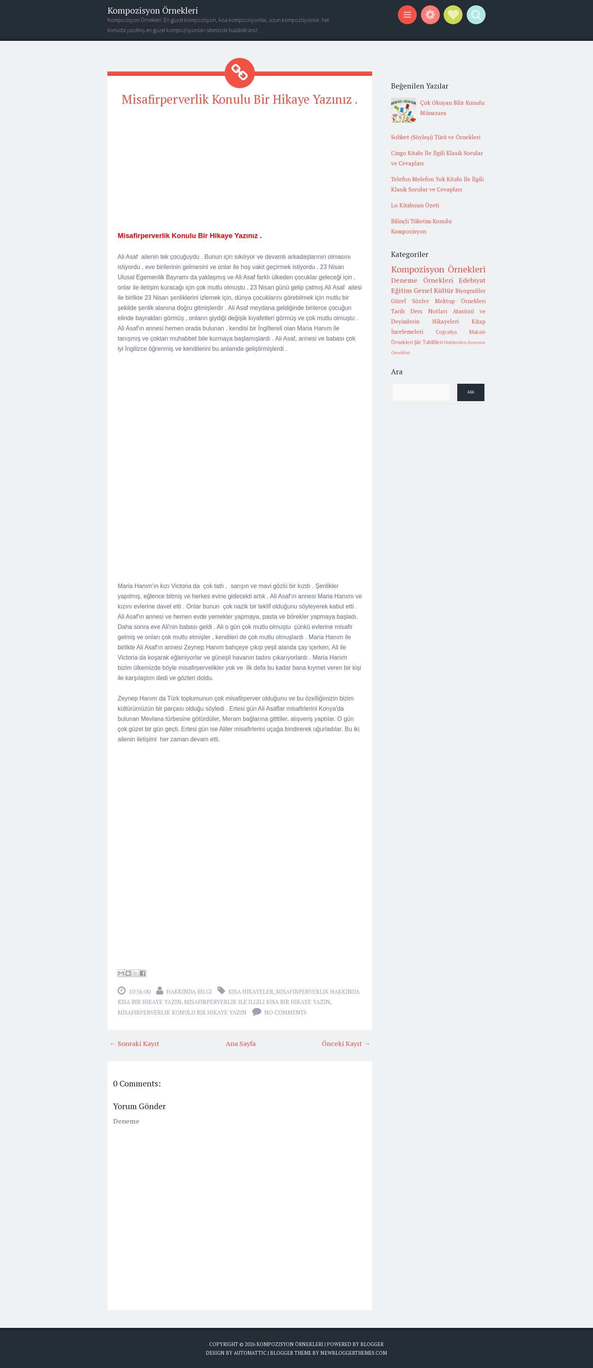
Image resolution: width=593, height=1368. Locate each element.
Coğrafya (446, 331)
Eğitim (401, 290)
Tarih (398, 311)
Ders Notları (428, 311)
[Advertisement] (240, 167)
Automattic (250, 1352)
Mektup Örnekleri (460, 301)
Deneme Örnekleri (422, 280)
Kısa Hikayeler (250, 991)
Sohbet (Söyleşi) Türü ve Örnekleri (435, 137)
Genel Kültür (434, 290)
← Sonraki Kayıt (134, 1043)
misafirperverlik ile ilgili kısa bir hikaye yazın (257, 1001)
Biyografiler (470, 290)
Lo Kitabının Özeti (415, 205)
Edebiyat (472, 280)
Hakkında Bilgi (189, 991)
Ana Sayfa (241, 1043)
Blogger (371, 1344)
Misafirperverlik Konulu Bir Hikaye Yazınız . (240, 99)
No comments (285, 1012)
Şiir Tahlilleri (428, 342)
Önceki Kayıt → (346, 1043)
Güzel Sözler (410, 301)
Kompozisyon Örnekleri (152, 10)
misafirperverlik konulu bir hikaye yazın (182, 1012)
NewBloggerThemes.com (353, 1352)
